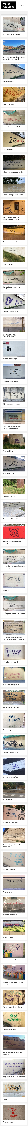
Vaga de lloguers (8, 730)
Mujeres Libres (8, 937)
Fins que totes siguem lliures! (12, 1007)
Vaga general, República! (11, 684)
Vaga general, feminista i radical (13, 519)
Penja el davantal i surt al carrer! (14, 1077)
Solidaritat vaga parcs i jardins (13, 172)
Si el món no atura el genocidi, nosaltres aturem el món (13, 218)
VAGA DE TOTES (8, 496)
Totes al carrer (8, 892)
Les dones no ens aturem (11, 960)
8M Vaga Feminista (9, 1029)
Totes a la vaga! (8, 1122)
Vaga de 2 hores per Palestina (13, 242)
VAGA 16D (6, 590)
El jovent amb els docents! (12, 404)
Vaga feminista (8, 451)
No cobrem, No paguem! (11, 707)
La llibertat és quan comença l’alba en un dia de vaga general (13, 638)
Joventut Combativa (10, 914)
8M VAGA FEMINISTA (10, 311)
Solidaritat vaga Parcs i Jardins (13, 195)
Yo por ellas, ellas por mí (11, 822)
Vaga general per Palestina (12, 34)
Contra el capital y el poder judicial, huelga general (12, 427)
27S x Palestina (8, 149)
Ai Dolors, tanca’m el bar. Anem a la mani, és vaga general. (14, 58)
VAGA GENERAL (8, 800)
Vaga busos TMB (8, 473)
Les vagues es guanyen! (11, 381)
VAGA (5, 1099)
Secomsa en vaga (8, 81)
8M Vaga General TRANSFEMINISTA (9, 335)
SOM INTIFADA (8, 104)
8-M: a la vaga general (10, 662)
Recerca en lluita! (9, 264)
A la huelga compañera (10, 777)
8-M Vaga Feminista (9, 869)
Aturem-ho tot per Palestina (12, 127)
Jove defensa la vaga (10, 358)
